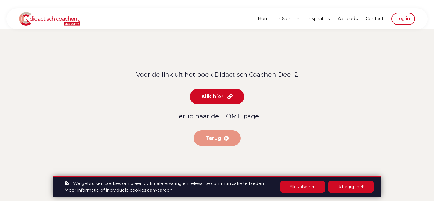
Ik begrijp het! (350, 186)
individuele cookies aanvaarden (139, 190)
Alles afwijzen (303, 186)
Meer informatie (82, 190)
